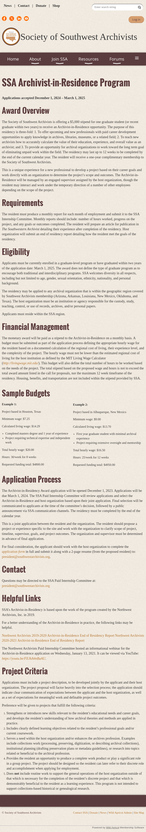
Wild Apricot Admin (120, 812)
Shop (56, 6)
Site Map (139, 812)
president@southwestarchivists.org (26, 586)
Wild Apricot (112, 827)
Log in (136, 19)
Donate (41, 6)
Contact (23, 6)
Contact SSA (80, 812)
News (8, 6)
